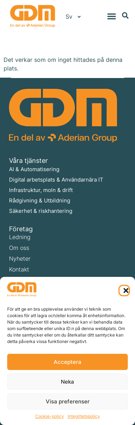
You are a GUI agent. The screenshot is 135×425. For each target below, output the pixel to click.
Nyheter (20, 258)
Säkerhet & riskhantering (40, 210)
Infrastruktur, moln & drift (41, 190)
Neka (67, 381)
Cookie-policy (49, 416)
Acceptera (67, 361)
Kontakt (19, 269)
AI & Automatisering (34, 169)
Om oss (19, 247)
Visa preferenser (68, 401)
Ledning (20, 237)
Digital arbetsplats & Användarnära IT (56, 179)
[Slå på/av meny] (111, 16)
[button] (124, 290)
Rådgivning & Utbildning (39, 200)
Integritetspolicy (84, 416)
